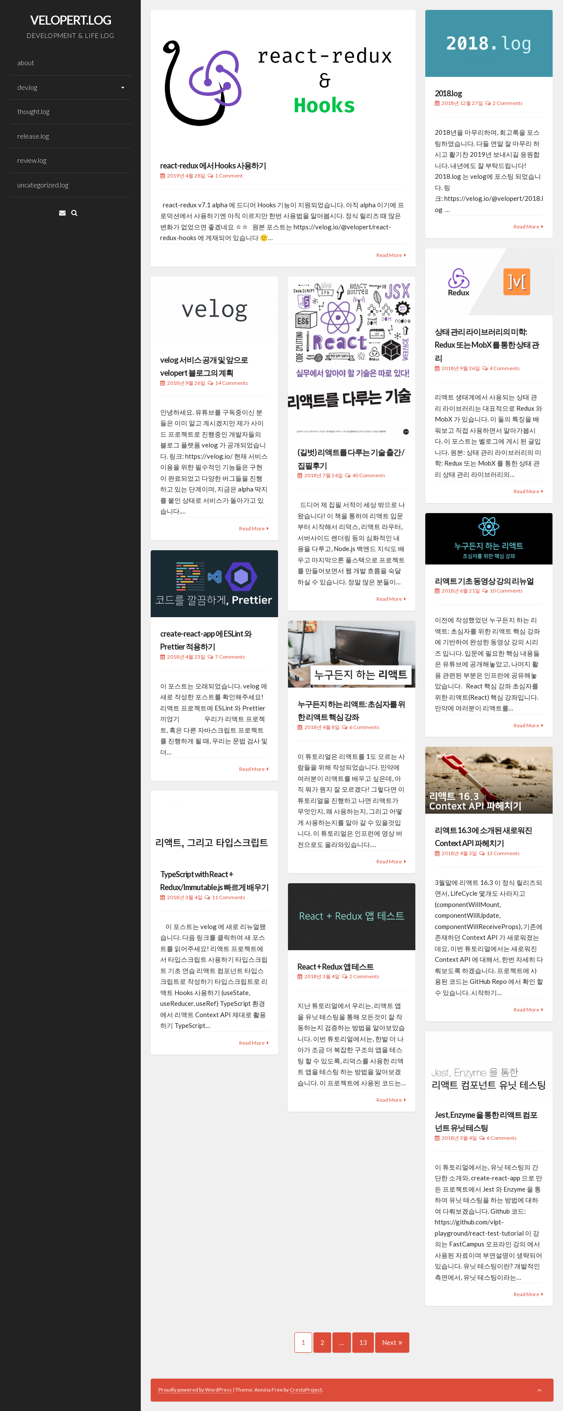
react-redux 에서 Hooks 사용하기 (213, 165)
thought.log (33, 111)
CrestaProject (306, 1389)
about (25, 63)
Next (392, 1342)
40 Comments (369, 475)
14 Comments (231, 383)
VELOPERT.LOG (70, 20)
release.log (33, 136)
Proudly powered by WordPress (195, 1389)
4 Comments (505, 368)
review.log (31, 160)
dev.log (27, 87)
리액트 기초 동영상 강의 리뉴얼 (484, 581)
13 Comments (503, 853)
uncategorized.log (42, 185)
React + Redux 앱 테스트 (335, 966)
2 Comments (508, 103)
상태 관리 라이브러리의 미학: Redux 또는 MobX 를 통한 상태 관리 (487, 345)
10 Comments (506, 590)
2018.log (448, 93)
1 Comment (229, 175)
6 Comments (364, 727)
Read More (389, 255)
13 (366, 1342)
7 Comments (230, 656)
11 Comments (228, 897)
